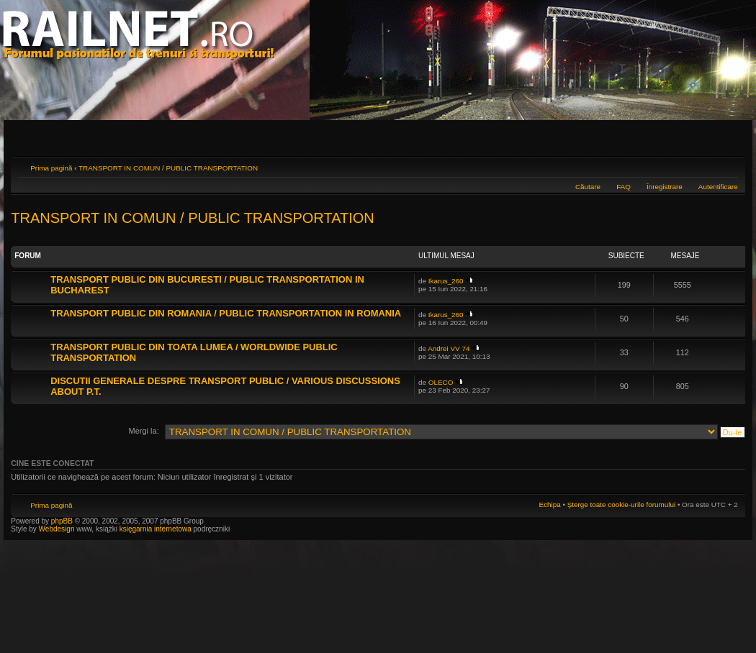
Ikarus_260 (446, 281)
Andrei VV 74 (448, 348)
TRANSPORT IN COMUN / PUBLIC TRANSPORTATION (168, 168)
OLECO (441, 382)
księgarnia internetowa (156, 529)
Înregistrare (665, 187)
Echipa (550, 504)
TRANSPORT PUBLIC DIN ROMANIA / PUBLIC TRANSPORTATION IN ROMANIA (225, 313)
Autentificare (718, 187)
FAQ (623, 187)
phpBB (62, 521)
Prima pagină (51, 168)
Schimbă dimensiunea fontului (727, 166)
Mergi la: (144, 430)
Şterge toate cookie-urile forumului (621, 504)
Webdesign (58, 529)
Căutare (587, 187)
